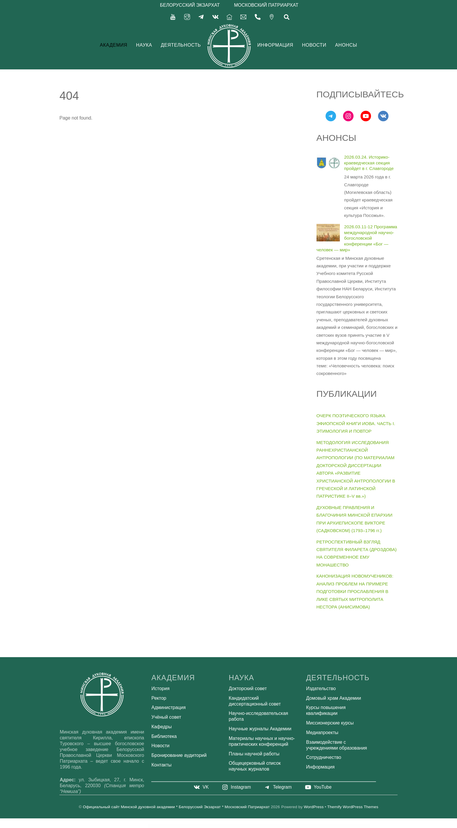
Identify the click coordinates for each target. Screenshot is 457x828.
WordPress (314, 807)
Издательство (321, 688)
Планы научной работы (254, 753)
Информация (275, 45)
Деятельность (181, 45)
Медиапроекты (322, 732)
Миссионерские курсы (330, 722)
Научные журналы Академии (260, 728)
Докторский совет (248, 688)
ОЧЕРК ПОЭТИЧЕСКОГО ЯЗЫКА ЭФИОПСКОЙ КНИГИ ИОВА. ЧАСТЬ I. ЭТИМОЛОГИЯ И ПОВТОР (356, 423)
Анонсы (346, 45)
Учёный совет (166, 717)
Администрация (169, 707)
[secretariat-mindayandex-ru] (243, 16)
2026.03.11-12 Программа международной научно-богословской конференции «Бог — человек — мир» (357, 238)
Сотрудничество (323, 757)
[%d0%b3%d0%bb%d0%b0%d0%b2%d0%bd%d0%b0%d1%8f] (229, 16)
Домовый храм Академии (333, 698)
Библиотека (164, 736)
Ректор (159, 698)
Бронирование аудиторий (179, 755)
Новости (314, 45)
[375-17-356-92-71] (257, 16)
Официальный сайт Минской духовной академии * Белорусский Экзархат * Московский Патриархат (176, 807)
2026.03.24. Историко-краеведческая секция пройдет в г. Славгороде (369, 163)
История (161, 688)
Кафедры (162, 726)
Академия (113, 45)
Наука (144, 45)
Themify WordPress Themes (352, 807)
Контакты (162, 764)
